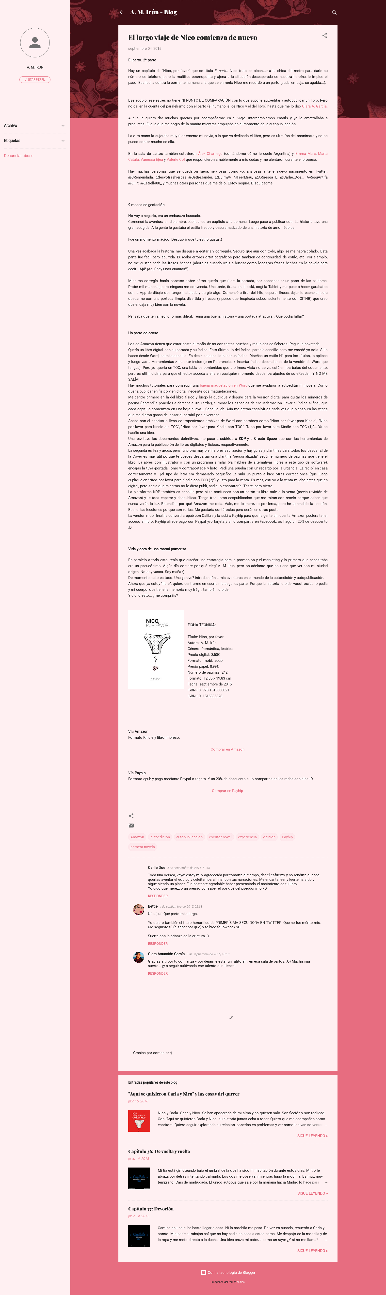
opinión (269, 837)
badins (241, 1282)
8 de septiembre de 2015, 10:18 (208, 954)
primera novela (142, 847)
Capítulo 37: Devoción (151, 1209)
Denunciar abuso (18, 155)
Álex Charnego (210, 153)
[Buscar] (335, 13)
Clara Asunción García (166, 954)
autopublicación (189, 837)
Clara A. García (314, 106)
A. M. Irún (35, 67)
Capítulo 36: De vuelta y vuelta (159, 1151)
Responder (158, 896)
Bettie (153, 906)
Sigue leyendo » (312, 1136)
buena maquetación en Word (223, 385)
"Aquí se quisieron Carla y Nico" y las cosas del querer (184, 1094)
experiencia (247, 837)
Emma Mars (305, 153)
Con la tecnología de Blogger (228, 1272)
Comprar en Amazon (227, 749)
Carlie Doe (156, 867)
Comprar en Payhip (227, 791)
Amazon (137, 837)
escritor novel (220, 837)
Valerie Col (176, 159)
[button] (325, 36)
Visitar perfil (35, 79)
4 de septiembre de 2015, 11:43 (188, 868)
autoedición (160, 837)
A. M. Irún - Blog (153, 12)
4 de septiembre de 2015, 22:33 (181, 906)
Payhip (287, 837)
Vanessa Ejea (152, 159)
